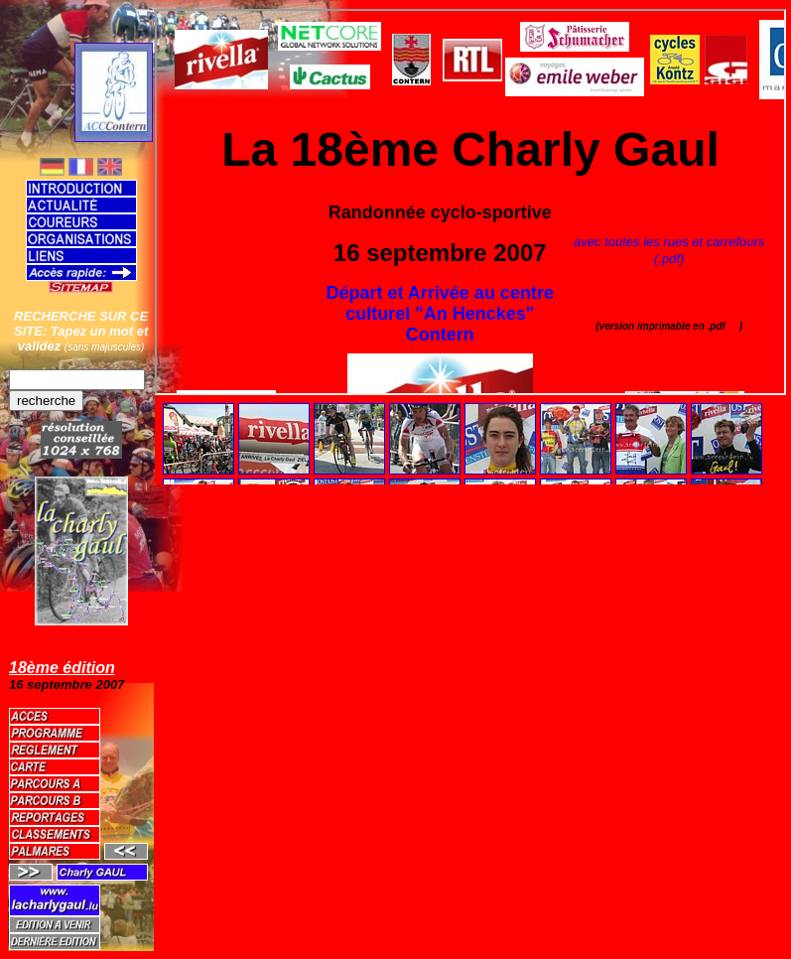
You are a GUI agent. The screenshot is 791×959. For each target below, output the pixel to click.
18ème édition (62, 667)
